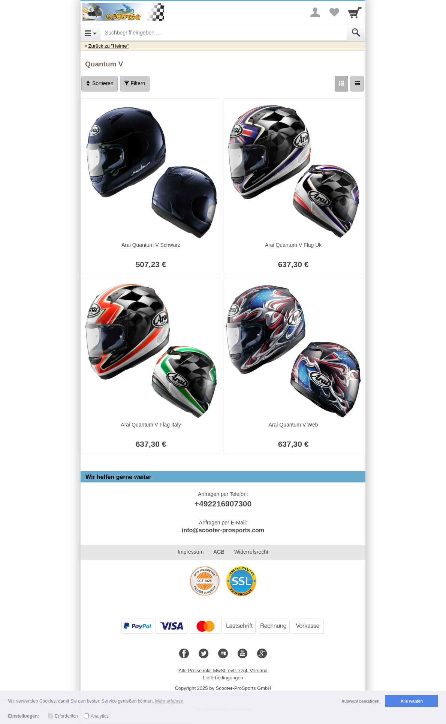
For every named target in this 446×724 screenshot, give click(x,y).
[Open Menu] (90, 32)
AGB (218, 552)
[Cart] (354, 12)
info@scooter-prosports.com (223, 530)
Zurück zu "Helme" (108, 46)
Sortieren (99, 83)
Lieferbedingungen (223, 677)
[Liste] (357, 84)
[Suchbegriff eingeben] (223, 33)
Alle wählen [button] (412, 701)
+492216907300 (223, 503)
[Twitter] (203, 654)
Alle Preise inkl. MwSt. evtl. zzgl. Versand (223, 670)
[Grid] (341, 84)
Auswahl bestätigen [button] (360, 701)
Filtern (134, 83)
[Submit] (356, 33)
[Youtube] (242, 654)
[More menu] (315, 12)
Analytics (100, 716)
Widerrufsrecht (251, 552)
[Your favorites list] (334, 12)
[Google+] (262, 654)
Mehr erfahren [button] (169, 701)
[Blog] (223, 654)
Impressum (191, 552)
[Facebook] (184, 654)
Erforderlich (66, 716)
